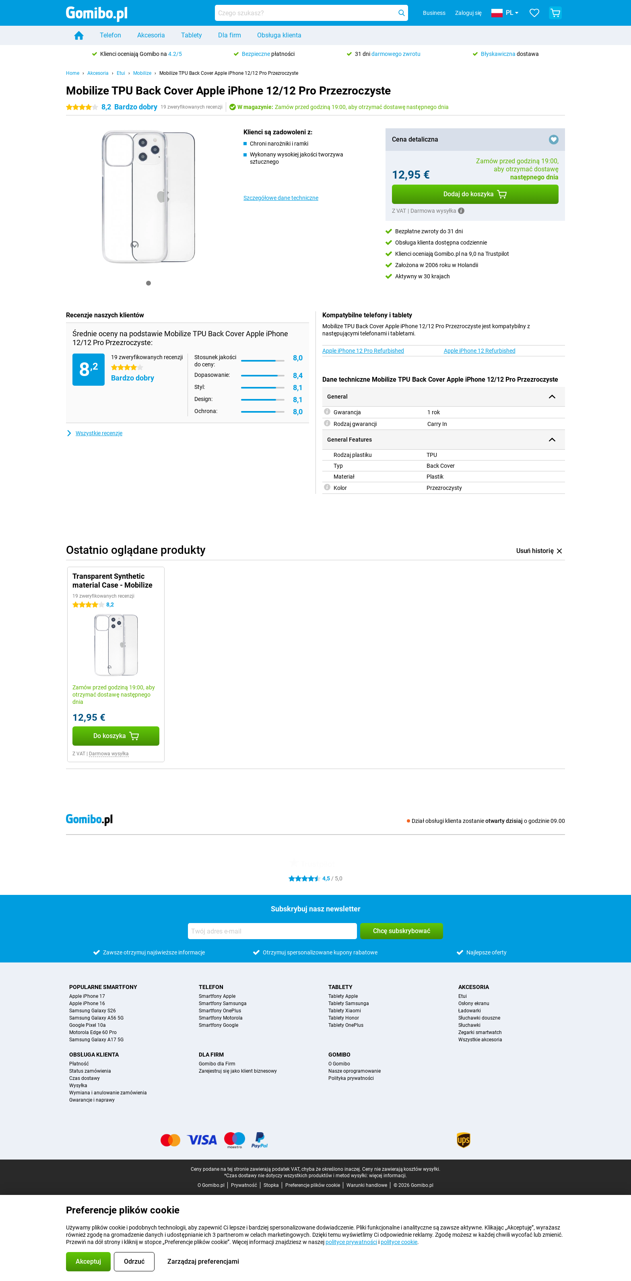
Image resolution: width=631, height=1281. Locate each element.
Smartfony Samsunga (223, 1003)
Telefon (110, 35)
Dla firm (229, 35)
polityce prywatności (351, 1242)
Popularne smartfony (103, 987)
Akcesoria (151, 35)
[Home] (79, 35)
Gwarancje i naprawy (92, 1100)
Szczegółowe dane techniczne (280, 198)
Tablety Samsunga (348, 1003)
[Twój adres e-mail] (272, 931)
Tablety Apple (343, 996)
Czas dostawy (84, 1078)
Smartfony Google (218, 1025)
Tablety (191, 35)
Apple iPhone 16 (87, 1003)
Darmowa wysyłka (109, 754)
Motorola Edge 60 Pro (93, 1032)
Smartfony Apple (217, 996)
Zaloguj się (468, 13)
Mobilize (142, 73)
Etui (121, 73)
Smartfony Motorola (221, 1018)
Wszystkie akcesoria (480, 1039)
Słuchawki (469, 1025)
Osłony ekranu (473, 1003)
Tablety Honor (343, 1018)
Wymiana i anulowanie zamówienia (108, 1093)
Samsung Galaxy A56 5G (96, 1018)
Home (72, 73)
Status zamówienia (90, 1071)
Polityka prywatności (351, 1078)
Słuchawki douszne (479, 1018)
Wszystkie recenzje (94, 433)
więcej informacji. (388, 1175)
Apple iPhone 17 (87, 996)
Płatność (79, 1064)
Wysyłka (78, 1085)
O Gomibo (339, 1064)
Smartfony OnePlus (220, 1011)
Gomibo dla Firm (217, 1064)
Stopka (271, 1185)
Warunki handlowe (366, 1185)
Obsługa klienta (279, 35)
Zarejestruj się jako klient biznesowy (237, 1071)
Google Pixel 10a (87, 1025)
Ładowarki (469, 1011)
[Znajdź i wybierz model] (311, 13)
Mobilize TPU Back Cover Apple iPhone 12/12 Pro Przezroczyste (228, 73)
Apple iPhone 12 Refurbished (480, 350)
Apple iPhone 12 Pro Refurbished (363, 350)
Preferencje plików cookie (312, 1185)
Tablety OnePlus (345, 1025)
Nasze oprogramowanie (354, 1071)
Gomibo (339, 1054)
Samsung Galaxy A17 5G (96, 1039)
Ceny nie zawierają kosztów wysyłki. (401, 1169)
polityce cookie (399, 1242)
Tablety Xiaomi (344, 1011)
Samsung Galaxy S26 (92, 1011)
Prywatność (244, 1185)
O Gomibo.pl (211, 1185)
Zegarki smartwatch (480, 1032)
